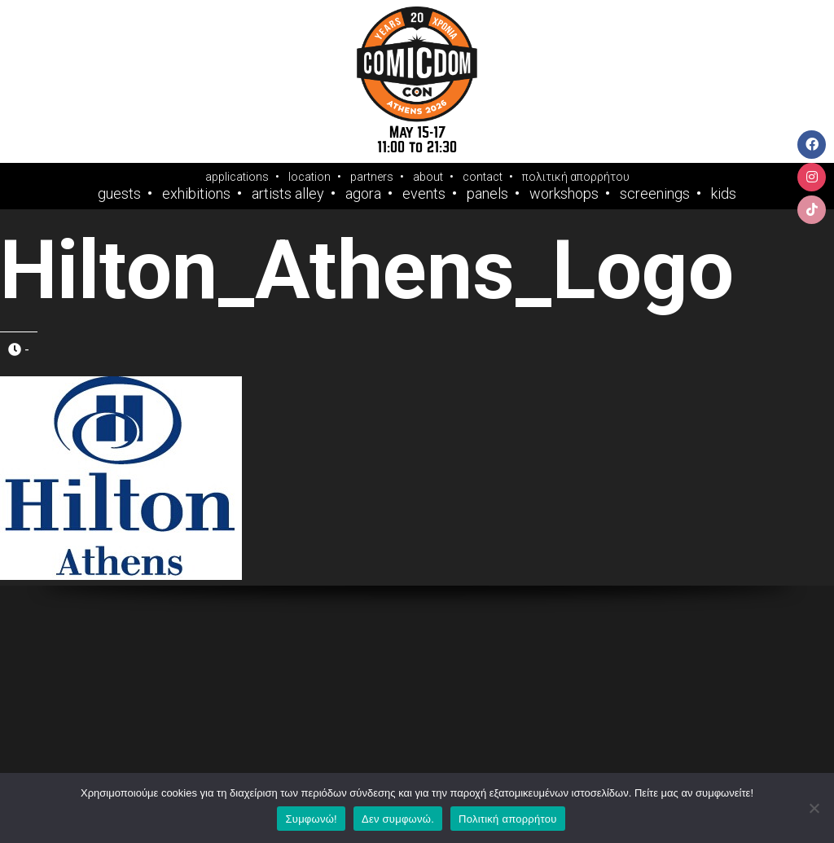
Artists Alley (288, 194)
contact (483, 176)
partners (371, 176)
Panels (487, 194)
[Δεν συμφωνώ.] (813, 808)
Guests (119, 194)
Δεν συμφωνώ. (398, 819)
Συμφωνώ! (310, 819)
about (428, 176)
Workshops (564, 194)
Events (424, 194)
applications (237, 176)
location (309, 176)
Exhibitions (196, 194)
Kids (723, 194)
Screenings (655, 194)
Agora (363, 194)
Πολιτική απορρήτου (507, 819)
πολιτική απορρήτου (576, 176)
